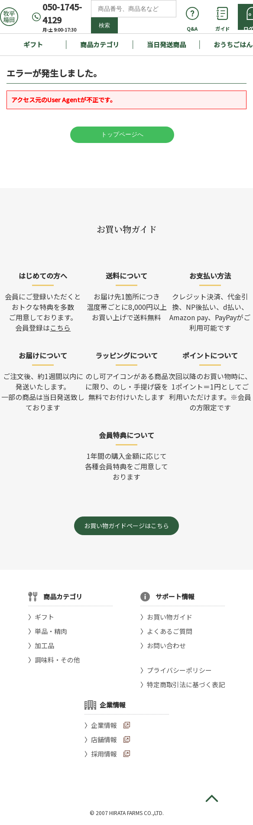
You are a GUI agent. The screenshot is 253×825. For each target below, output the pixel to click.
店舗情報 (104, 739)
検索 (104, 25)
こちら (60, 327)
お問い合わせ (166, 645)
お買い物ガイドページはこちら (126, 525)
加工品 (44, 645)
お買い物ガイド (169, 616)
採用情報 (104, 753)
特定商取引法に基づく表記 (186, 684)
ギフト (33, 44)
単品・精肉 (51, 631)
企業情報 (104, 725)
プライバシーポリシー (179, 670)
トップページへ (122, 134)
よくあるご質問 (169, 631)
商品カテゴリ (99, 44)
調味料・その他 (57, 659)
